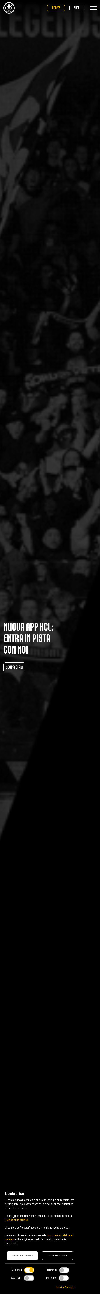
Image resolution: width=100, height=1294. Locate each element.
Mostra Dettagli (65, 1287)
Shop (76, 8)
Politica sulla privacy (16, 1220)
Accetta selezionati (57, 1255)
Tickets (56, 8)
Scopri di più (14, 667)
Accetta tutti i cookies (22, 1255)
